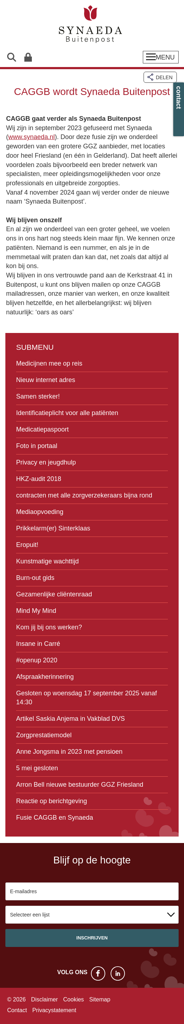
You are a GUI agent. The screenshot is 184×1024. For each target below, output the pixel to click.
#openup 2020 (36, 660)
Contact (17, 1010)
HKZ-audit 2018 (38, 478)
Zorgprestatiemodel (44, 735)
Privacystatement (54, 1010)
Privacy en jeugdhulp (46, 462)
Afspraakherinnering (45, 676)
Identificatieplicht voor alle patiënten (67, 412)
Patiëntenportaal (27, 57)
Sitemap (99, 999)
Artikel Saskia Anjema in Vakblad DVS (70, 718)
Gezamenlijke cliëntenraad (54, 594)
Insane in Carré (38, 643)
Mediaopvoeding (39, 511)
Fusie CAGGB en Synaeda (54, 817)
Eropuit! (27, 544)
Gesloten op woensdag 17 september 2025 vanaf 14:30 (86, 698)
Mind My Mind (36, 610)
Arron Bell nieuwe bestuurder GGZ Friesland (79, 784)
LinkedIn (118, 973)
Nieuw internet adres (45, 380)
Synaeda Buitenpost (92, 25)
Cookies (73, 999)
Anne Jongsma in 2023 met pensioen (69, 751)
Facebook (98, 973)
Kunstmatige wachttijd (47, 561)
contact (178, 97)
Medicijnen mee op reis (49, 363)
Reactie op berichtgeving (51, 801)
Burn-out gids (35, 577)
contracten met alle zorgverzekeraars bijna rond (84, 495)
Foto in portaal (36, 445)
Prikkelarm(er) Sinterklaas (53, 528)
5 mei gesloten (37, 768)
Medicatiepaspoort (42, 429)
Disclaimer (44, 999)
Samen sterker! (38, 396)
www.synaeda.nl (31, 136)
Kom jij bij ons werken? (49, 627)
